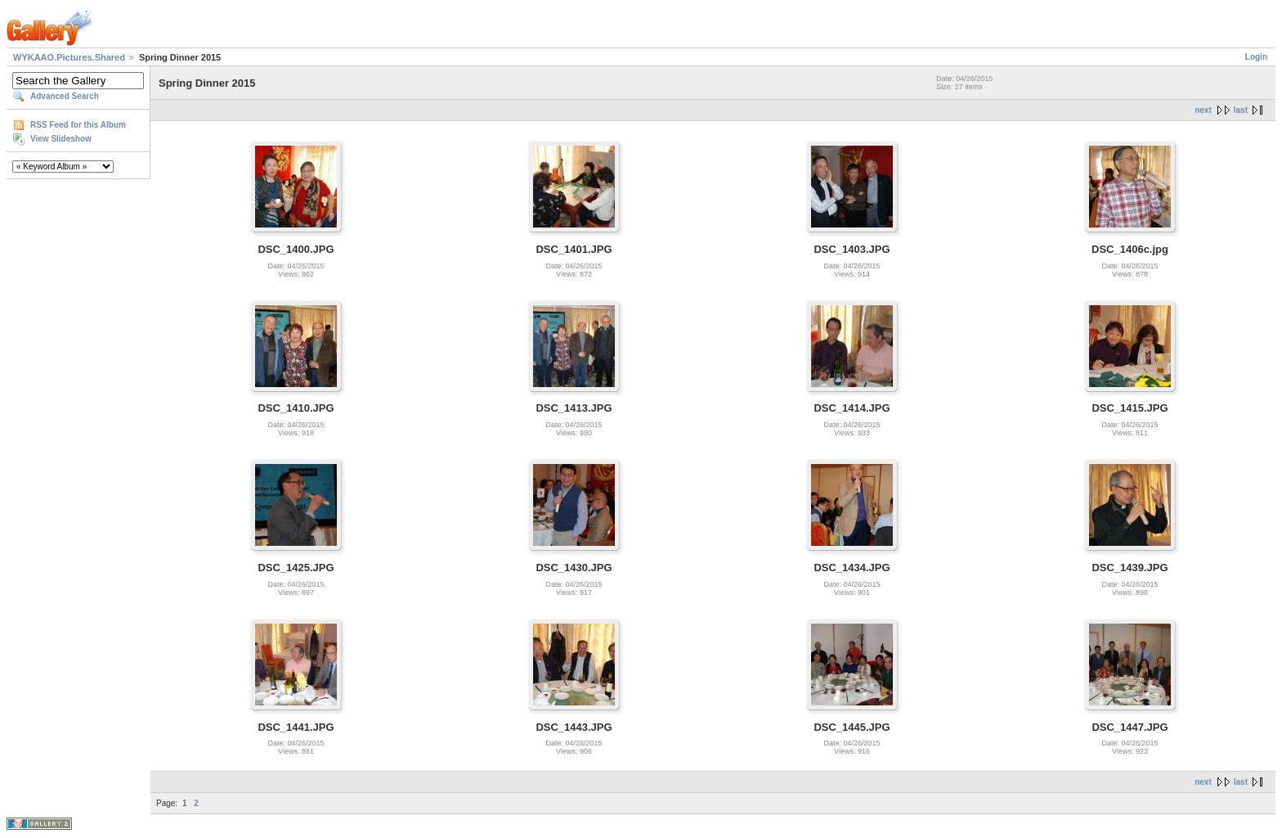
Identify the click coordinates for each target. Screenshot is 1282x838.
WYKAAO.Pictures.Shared (69, 57)
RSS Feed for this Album (78, 124)
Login (1256, 56)
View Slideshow (61, 138)
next (1203, 110)
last (1241, 110)
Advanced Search (64, 96)
